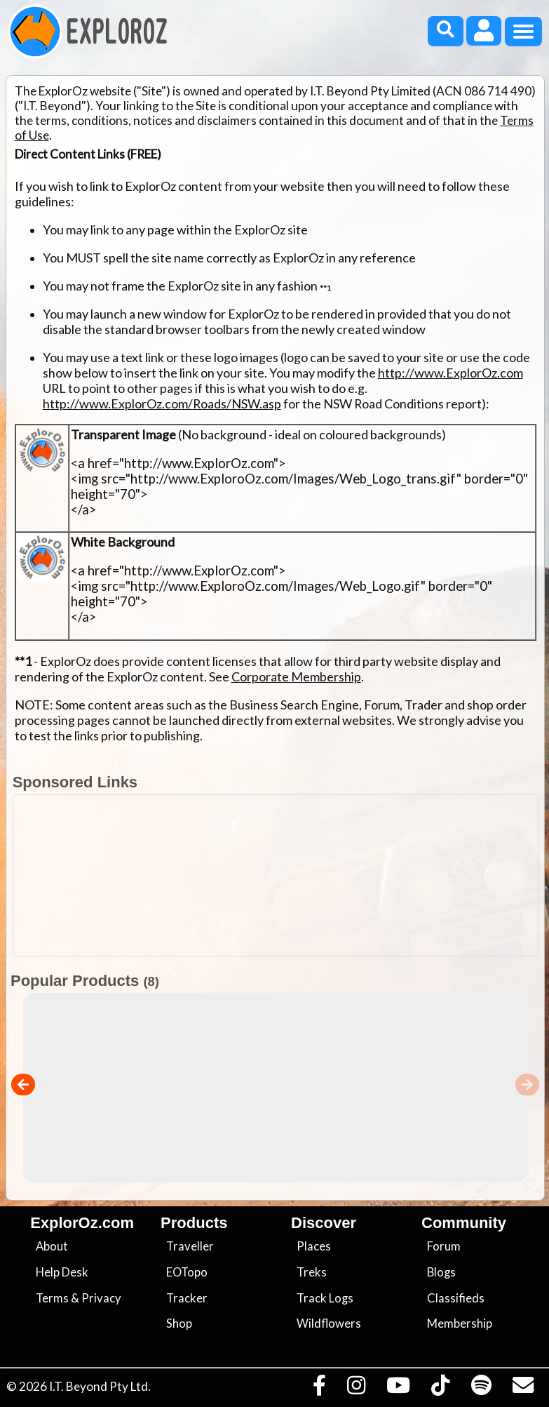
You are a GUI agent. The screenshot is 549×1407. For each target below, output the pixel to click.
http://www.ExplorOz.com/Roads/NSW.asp (162, 403)
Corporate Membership (296, 676)
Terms (52, 1298)
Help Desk (62, 1272)
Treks (312, 1272)
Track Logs (325, 1298)
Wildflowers (329, 1323)
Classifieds (455, 1298)
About (52, 1246)
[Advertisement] (282, 875)
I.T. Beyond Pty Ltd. (100, 1386)
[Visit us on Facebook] (319, 1388)
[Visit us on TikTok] (440, 1388)
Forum (444, 1246)
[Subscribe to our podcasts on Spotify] (481, 1388)
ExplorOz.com (82, 1223)
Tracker (187, 1298)
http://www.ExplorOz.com (450, 372)
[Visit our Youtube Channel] (398, 1388)
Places (314, 1246)
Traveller (190, 1246)
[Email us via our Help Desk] (522, 1388)
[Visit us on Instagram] (355, 1388)
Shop (179, 1323)
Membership (459, 1323)
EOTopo (187, 1272)
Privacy (101, 1298)
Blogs (441, 1272)
